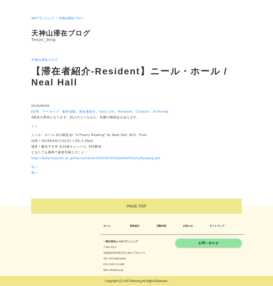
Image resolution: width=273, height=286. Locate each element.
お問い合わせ (208, 243)
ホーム (107, 225)
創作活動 (69, 111)
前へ (34, 172)
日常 (35, 111)
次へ (34, 166)
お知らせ (188, 225)
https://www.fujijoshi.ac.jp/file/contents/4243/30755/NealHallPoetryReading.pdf (95, 158)
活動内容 (161, 225)
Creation (143, 111)
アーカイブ (50, 111)
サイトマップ (216, 225)
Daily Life (107, 111)
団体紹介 (135, 225)
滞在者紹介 (87, 111)
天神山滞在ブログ (71, 18)
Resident (125, 111)
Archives (160, 111)
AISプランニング (42, 18)
